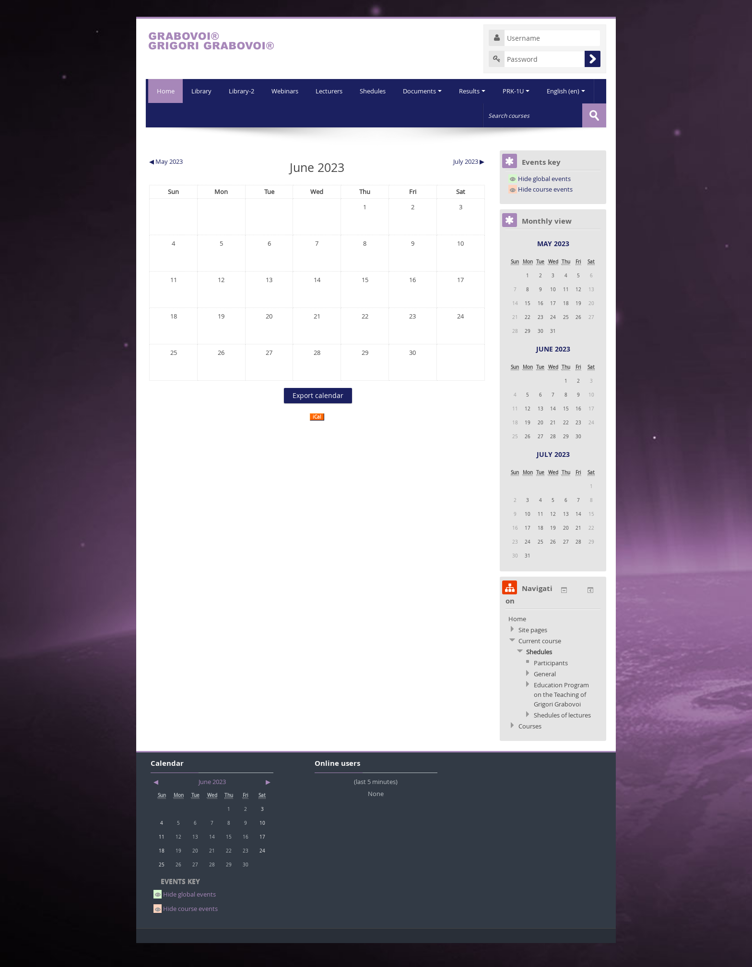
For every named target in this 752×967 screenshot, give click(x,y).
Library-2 (215, 115)
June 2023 (553, 372)
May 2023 (553, 267)
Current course (539, 664)
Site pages (532, 653)
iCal (317, 440)
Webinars (260, 115)
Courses (529, 749)
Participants (551, 686)
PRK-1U (495, 115)
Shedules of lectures (562, 738)
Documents (400, 115)
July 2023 (553, 477)
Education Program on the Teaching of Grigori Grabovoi (561, 718)
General (545, 697)
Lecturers (305, 115)
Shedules (350, 115)
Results (451, 115)
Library (174, 115)
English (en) (547, 115)
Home (164, 91)
